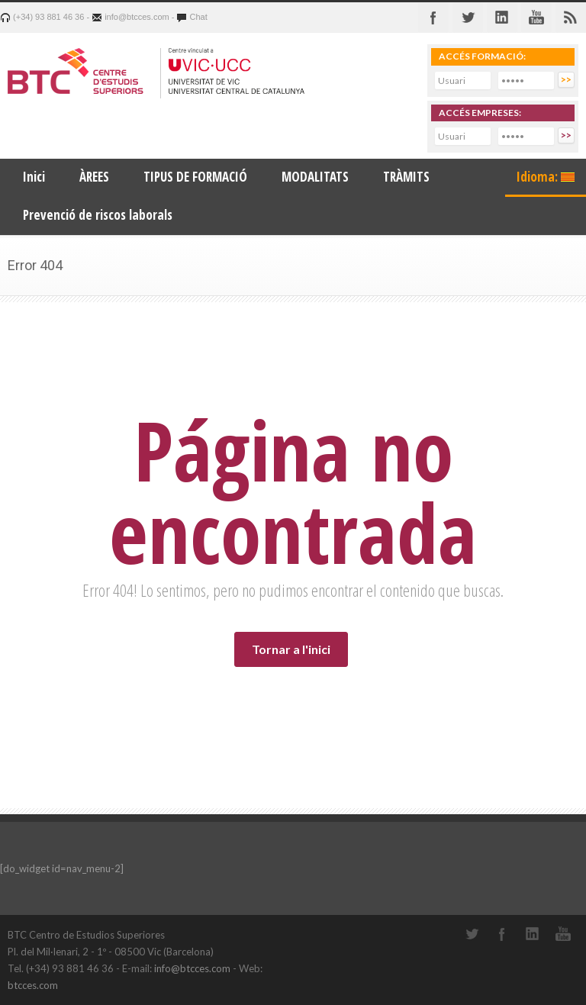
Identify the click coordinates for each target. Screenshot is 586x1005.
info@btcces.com (192, 968)
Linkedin (502, 17)
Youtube (536, 17)
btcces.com (33, 985)
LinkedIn (532, 934)
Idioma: (546, 176)
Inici (34, 176)
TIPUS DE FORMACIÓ (195, 176)
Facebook (433, 17)
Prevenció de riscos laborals (97, 215)
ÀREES (94, 176)
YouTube (563, 934)
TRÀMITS (406, 176)
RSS (570, 17)
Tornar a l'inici (291, 649)
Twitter (467, 17)
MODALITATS (315, 176)
